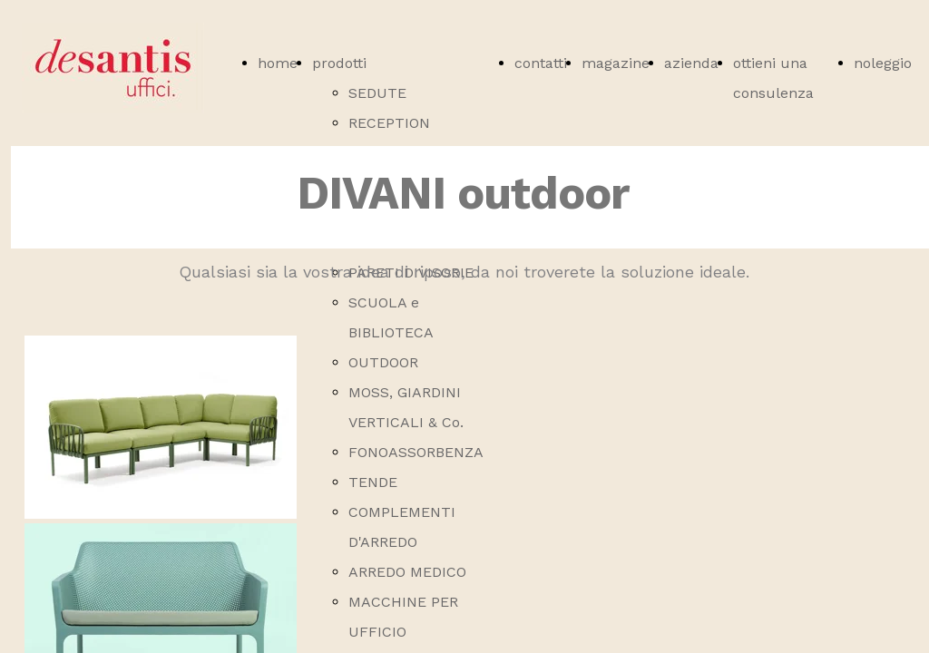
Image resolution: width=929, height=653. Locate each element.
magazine (616, 63)
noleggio (883, 63)
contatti (540, 63)
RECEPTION (389, 123)
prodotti (339, 63)
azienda (691, 63)
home (278, 63)
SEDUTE (377, 93)
